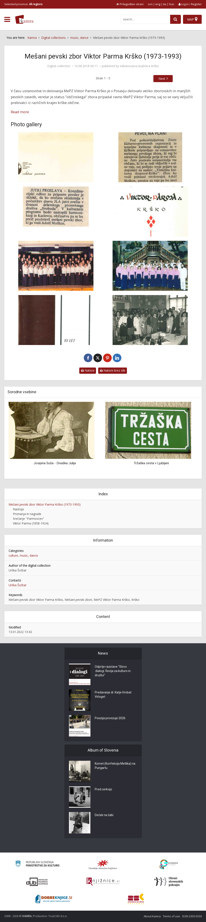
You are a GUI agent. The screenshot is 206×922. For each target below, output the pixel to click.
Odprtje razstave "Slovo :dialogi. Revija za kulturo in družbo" (113, 671)
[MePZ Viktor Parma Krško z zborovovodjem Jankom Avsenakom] (150, 266)
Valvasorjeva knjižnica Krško (139, 66)
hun (171, 4)
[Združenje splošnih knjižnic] (136, 898)
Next (162, 79)
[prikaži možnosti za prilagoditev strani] (129, 4)
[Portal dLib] (37, 881)
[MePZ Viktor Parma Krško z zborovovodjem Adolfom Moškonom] (56, 266)
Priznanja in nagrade (27, 514)
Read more (20, 111)
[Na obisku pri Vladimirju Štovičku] (150, 320)
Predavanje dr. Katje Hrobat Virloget (113, 695)
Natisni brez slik (112, 370)
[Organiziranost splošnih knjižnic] (103, 864)
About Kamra (152, 916)
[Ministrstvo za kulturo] (37, 864)
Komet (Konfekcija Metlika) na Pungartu (115, 766)
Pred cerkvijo (103, 789)
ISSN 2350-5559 (192, 916)
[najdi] (175, 19)
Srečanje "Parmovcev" (28, 519)
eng (157, 4)
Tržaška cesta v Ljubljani (151, 463)
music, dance (29, 555)
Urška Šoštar (17, 585)
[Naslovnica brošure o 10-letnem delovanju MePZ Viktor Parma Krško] (56, 320)
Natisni (87, 370)
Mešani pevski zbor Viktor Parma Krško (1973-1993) (45, 504)
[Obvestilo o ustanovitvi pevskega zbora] (150, 157)
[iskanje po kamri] (145, 19)
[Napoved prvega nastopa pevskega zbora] (56, 207)
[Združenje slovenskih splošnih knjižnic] (103, 881)
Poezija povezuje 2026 (110, 718)
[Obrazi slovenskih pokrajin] (168, 881)
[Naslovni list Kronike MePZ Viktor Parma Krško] (150, 212)
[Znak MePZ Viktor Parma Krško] (56, 157)
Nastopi (18, 509)
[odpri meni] (7, 19)
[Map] (192, 19)
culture (13, 555)
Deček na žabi (104, 815)
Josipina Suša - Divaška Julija (55, 463)
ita (164, 4)
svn (150, 4)
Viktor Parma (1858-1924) (31, 523)
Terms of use (171, 916)
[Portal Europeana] (169, 864)
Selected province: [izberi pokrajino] (23, 4)
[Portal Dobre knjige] (53, 899)
